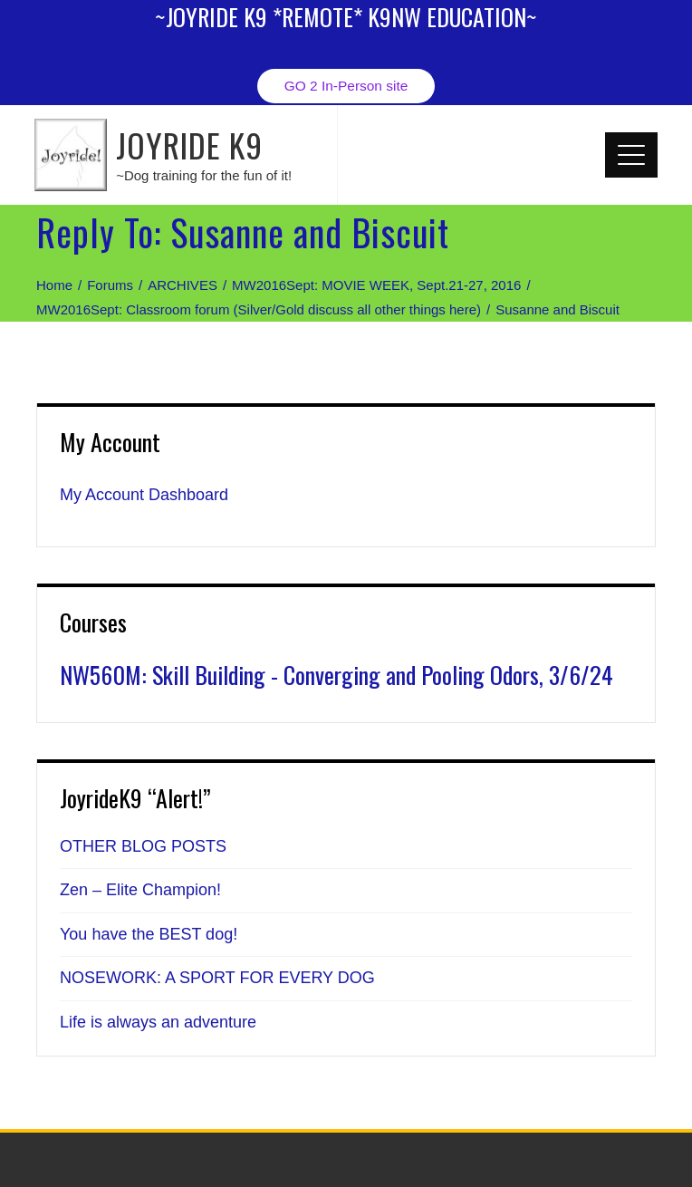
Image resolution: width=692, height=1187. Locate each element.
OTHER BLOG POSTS (143, 846)
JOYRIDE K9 (189, 145)
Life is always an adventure (158, 1022)
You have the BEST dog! (148, 934)
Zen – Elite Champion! (140, 890)
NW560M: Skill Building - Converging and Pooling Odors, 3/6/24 (336, 674)
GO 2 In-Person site (346, 85)
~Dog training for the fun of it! (204, 175)
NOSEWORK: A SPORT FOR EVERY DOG (217, 978)
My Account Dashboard (144, 495)
